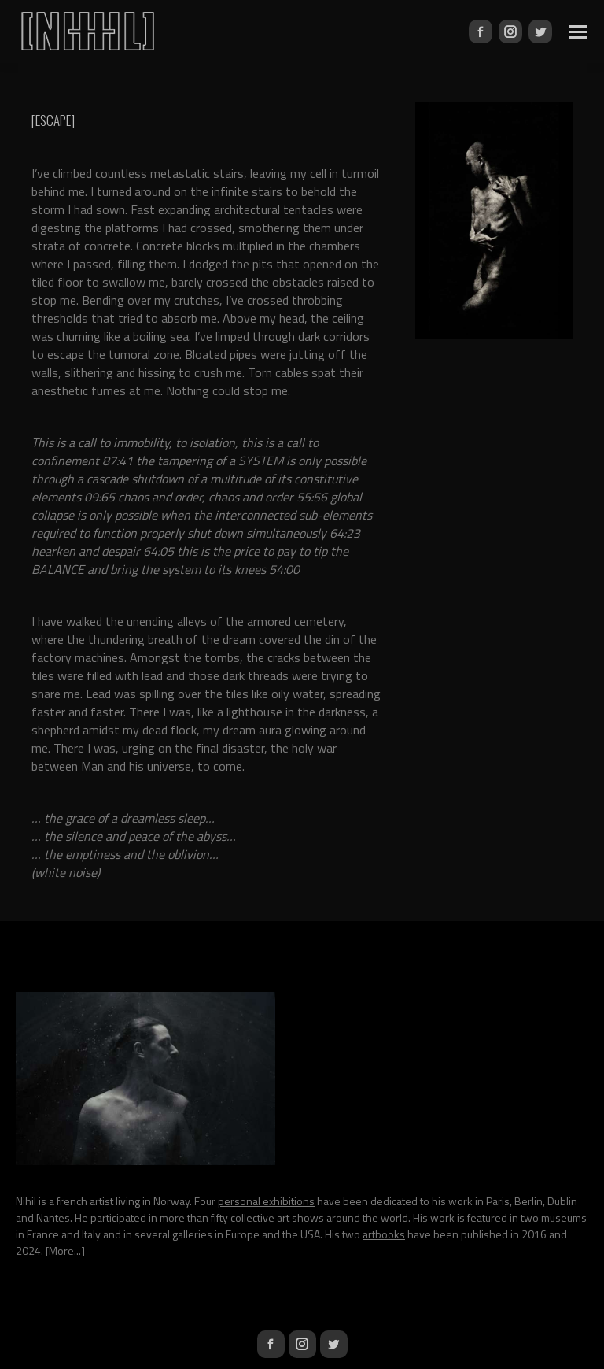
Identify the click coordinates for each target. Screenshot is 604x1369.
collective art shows (277, 1217)
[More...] (65, 1250)
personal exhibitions (266, 1201)
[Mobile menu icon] (578, 32)
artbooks (384, 1234)
